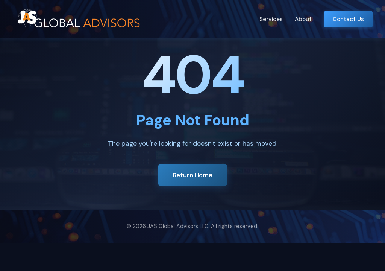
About (303, 19)
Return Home (192, 175)
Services (271, 19)
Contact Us (348, 19)
